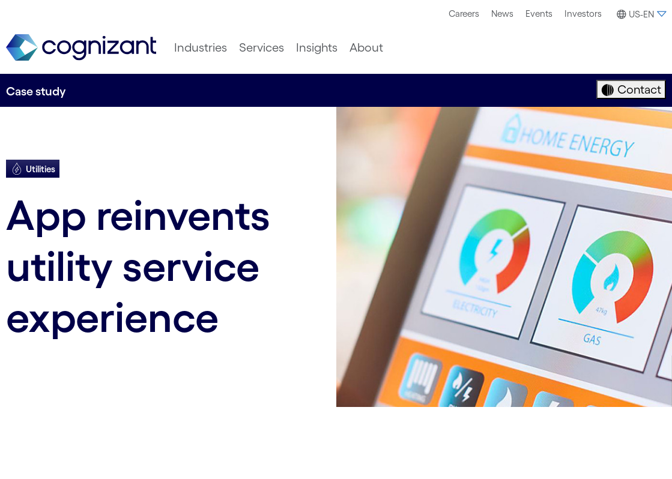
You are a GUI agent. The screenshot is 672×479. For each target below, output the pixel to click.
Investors (583, 13)
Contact (637, 89)
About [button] (366, 47)
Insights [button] (317, 47)
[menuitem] (464, 14)
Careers (464, 13)
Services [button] (261, 47)
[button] (640, 14)
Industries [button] (200, 47)
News (502, 13)
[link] (81, 47)
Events (538, 13)
